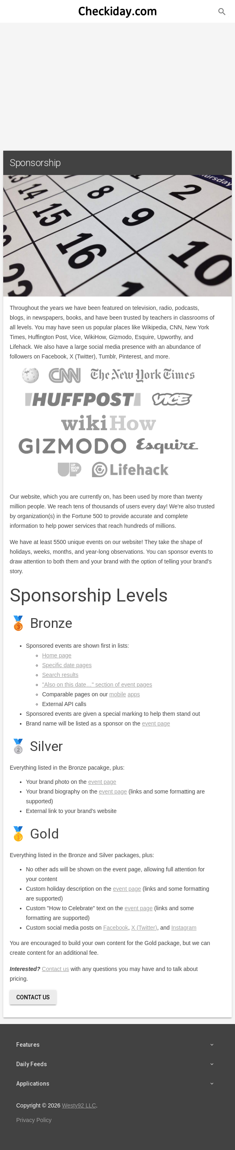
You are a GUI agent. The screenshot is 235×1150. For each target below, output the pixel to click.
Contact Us (33, 997)
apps (134, 694)
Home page (56, 655)
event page (156, 723)
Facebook (115, 927)
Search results (60, 675)
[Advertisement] (117, 83)
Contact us (55, 969)
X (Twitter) (144, 927)
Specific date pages (67, 665)
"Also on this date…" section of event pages (97, 684)
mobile (117, 694)
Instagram (184, 927)
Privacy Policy (33, 1120)
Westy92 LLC (79, 1105)
